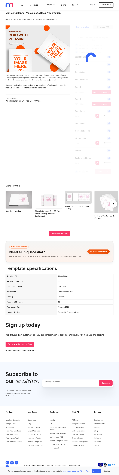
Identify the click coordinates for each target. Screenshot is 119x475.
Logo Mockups (34, 431)
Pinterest (97, 442)
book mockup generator (19, 80)
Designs (49, 5)
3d (33, 75)
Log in (92, 5)
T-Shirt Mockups (34, 434)
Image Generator (78, 424)
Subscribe (106, 383)
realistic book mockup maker (35, 77)
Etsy (29, 424)
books (21, 77)
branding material (16, 75)
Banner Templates (35, 442)
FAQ (51, 424)
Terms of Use (60, 465)
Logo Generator (78, 427)
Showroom (32, 420)
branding (28, 75)
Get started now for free (19, 344)
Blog (73, 5)
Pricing (63, 5)
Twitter (97, 445)
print (14, 19)
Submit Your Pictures (58, 433)
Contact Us (98, 420)
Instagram (98, 438)
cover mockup (56, 75)
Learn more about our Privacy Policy (76, 471)
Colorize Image (78, 445)
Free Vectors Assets (14, 442)
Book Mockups (34, 427)
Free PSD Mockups (13, 431)
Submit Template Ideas (59, 440)
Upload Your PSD (56, 437)
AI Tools (75, 420)
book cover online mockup (39, 80)
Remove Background (80, 442)
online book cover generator (58, 77)
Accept (96, 471)
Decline (107, 471)
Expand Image (77, 438)
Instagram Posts (34, 438)
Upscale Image (78, 434)
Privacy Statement (73, 465)
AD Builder (10, 427)
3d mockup (40, 75)
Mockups (34, 5)
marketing (53, 80)
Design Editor (11, 424)
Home (8, 19)
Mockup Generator (13, 420)
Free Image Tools (12, 438)
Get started (106, 5)
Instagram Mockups (35, 445)
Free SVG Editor (12, 434)
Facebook (98, 434)
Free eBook (54, 448)
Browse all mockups (60, 233)
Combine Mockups (57, 444)
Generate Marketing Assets (58, 428)
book (47, 75)
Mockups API (99, 424)
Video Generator (78, 431)
